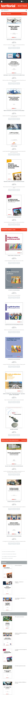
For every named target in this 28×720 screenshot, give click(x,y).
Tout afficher (23, 13)
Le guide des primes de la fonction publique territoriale (14, 324)
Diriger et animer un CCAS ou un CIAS (14, 255)
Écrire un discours (18, 565)
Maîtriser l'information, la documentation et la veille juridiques (14, 110)
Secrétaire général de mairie (20, 665)
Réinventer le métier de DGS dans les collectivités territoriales (14, 181)
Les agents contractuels (14, 429)
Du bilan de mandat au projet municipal (14, 501)
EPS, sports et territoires (19, 616)
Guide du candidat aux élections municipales (14, 536)
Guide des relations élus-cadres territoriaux (14, 39)
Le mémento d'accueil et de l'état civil (14, 359)
